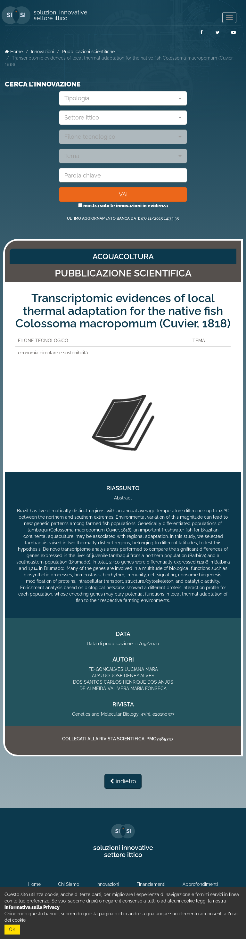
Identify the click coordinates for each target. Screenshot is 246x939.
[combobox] (123, 98)
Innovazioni (42, 51)
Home (14, 51)
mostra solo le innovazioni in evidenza (123, 205)
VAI (123, 194)
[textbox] (120, 98)
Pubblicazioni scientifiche (88, 51)
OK (12, 929)
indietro (123, 781)
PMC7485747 (160, 738)
